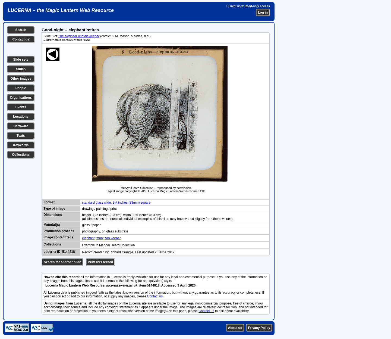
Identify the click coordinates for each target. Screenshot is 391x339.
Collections (21, 155)
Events (20, 107)
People (20, 88)
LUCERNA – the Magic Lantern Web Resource (61, 10)
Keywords (21, 145)
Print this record (100, 262)
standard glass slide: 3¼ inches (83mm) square (116, 202)
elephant (88, 238)
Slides (21, 69)
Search (20, 30)
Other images (20, 78)
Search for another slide (62, 262)
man (99, 238)
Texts (21, 136)
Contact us (20, 39)
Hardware (20, 126)
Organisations (21, 97)
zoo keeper (113, 238)
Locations (21, 117)
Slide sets (20, 59)
